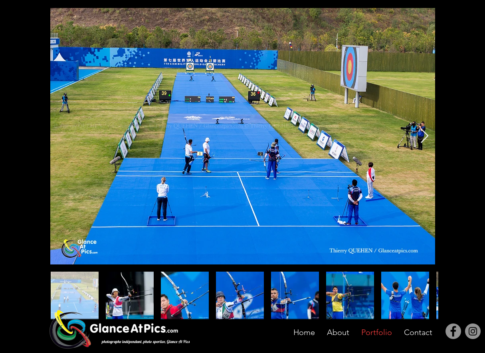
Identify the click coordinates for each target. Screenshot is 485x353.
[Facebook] (453, 331)
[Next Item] (424, 136)
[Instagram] (473, 331)
